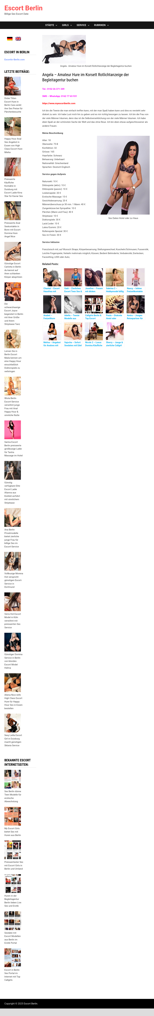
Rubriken (100, 25)
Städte (49, 25)
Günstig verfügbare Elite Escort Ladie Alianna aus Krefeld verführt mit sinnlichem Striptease (12, 492)
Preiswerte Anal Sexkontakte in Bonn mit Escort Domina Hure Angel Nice (12, 230)
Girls (65, 25)
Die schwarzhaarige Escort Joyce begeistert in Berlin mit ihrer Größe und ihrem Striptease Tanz (13, 314)
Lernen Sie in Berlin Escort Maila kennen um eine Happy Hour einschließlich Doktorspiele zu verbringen (13, 361)
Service (81, 25)
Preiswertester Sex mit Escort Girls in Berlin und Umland (13, 865)
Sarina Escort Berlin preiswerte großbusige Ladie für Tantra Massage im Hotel (13, 449)
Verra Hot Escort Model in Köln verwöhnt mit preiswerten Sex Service (12, 621)
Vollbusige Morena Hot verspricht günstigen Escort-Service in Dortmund (13, 580)
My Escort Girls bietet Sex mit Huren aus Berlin (12, 832)
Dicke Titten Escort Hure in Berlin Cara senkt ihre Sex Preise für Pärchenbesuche (13, 105)
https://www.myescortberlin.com (58, 103)
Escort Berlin (23, 8)
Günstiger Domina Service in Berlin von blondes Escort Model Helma (13, 661)
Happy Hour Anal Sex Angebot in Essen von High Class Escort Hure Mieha (13, 145)
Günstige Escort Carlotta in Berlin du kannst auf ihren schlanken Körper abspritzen (13, 270)
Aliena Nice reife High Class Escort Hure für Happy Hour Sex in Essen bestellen (13, 702)
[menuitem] (10, 38)
